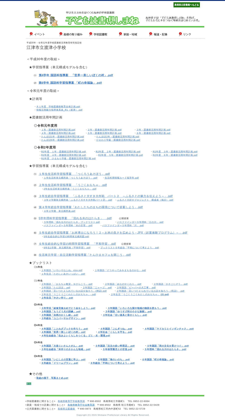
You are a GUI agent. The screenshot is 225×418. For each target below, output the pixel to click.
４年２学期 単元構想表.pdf (59, 211)
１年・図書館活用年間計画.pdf (58, 129)
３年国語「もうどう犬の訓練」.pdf (61, 311)
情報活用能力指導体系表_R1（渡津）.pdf (59, 110)
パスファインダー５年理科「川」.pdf (123, 225)
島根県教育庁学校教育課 (71, 401)
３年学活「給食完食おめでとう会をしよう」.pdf (68, 308)
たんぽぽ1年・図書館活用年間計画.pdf (62, 136)
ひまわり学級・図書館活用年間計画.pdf (118, 140)
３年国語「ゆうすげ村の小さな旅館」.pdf (128, 311)
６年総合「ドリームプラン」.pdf (59, 363)
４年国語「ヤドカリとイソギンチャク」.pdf (169, 328)
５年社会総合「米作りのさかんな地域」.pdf (66, 349)
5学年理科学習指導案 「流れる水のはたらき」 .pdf (75, 218)
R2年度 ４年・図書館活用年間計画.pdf (63, 155)
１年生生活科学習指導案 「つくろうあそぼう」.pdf (74, 173)
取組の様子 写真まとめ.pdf (52, 378)
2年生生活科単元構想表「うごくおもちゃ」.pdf (70, 189)
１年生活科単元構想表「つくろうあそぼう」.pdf (71, 177)
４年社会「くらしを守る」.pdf (115, 332)
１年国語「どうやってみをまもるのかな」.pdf (120, 270)
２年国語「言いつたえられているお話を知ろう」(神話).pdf (74, 291)
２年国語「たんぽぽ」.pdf (55, 287)
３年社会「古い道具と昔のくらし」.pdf (125, 315)
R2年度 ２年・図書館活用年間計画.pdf (118, 151)
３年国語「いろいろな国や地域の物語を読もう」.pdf (137, 308)
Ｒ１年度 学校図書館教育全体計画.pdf (58, 106)
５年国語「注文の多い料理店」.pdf (115, 345)
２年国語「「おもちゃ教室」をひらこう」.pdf (67, 284)
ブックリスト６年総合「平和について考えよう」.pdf (129, 247)
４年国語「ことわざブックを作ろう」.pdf (64, 328)
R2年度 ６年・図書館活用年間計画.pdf (175, 155)
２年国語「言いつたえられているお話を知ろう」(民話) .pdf (150, 291)
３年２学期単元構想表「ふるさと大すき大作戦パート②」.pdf (78, 200)
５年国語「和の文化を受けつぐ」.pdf (168, 345)
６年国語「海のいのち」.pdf (114, 359)
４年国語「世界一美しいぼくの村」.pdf (63, 332)
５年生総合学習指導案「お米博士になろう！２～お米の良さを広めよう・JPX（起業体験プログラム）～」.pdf (113, 232)
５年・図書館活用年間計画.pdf (105, 133)
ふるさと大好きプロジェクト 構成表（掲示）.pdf (145, 200)
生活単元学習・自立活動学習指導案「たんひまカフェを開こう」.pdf (85, 254)
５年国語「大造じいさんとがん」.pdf (62, 345)
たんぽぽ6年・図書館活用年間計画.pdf (62, 140)
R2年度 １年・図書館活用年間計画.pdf (63, 151)
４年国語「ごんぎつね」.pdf (116, 328)
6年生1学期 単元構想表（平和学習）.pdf (67, 247)
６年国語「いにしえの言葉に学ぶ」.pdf (63, 359)
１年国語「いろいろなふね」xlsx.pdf (61, 270)
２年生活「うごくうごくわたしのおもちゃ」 (140, 294)
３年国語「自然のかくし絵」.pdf (59, 315)
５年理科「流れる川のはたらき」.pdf (165, 349)
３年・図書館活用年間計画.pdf (153, 129)
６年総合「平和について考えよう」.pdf (112, 363)
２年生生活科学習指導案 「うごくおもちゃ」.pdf (73, 184)
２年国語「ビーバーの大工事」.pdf (136, 287)
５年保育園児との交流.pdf (117, 349)
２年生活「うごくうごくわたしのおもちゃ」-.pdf (68, 294)
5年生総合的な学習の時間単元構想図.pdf (66, 236)
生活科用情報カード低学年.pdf (122, 177)
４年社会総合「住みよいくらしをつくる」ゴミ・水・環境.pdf (75, 335)
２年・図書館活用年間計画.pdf (105, 129)
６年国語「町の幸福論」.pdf (158, 359)
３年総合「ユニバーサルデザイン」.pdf (63, 318)
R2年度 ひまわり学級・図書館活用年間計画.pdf (68, 158)
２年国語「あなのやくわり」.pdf (123, 284)
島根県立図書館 (66, 408)
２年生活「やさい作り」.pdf (57, 297)
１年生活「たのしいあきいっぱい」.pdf (63, 274)
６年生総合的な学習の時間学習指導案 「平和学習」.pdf (77, 243)
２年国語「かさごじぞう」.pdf (171, 284)
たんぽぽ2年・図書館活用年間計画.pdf (117, 136)
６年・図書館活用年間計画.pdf (153, 133)
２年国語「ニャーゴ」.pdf (97, 287)
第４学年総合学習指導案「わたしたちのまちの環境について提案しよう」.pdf (91, 207)
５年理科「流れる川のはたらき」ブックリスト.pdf (72, 222)
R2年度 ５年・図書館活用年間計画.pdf (120, 155)
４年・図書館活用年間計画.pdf (58, 133)
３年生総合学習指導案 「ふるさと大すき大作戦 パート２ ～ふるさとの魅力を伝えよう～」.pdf (106, 196)
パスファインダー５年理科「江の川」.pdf (140, 222)
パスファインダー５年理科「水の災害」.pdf (68, 225)
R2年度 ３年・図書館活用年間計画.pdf (175, 151)
